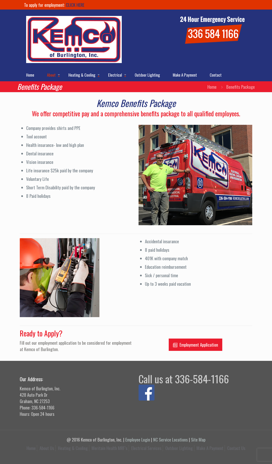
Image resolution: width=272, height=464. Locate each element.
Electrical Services (146, 448)
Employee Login (137, 439)
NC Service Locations (170, 439)
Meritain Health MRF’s (110, 448)
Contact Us (236, 448)
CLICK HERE (75, 4)
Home (212, 86)
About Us (47, 448)
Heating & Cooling (73, 448)
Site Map (198, 439)
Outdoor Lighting (179, 448)
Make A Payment (210, 448)
